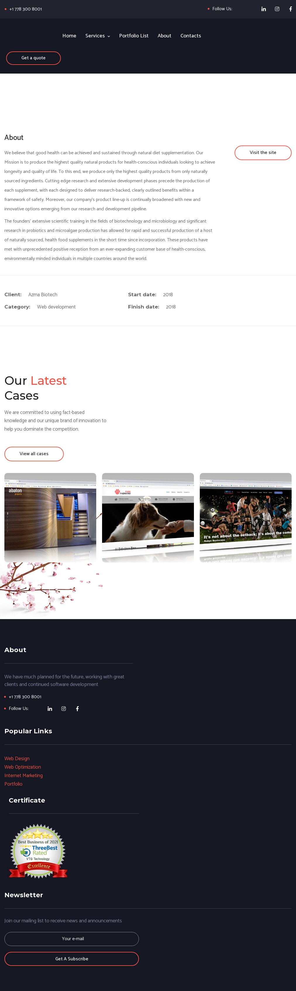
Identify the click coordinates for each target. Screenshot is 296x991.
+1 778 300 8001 (26, 9)
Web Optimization (23, 767)
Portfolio (13, 784)
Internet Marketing (23, 776)
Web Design (17, 759)
